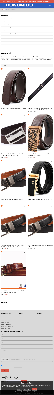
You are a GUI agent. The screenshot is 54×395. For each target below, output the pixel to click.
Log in (9, 1)
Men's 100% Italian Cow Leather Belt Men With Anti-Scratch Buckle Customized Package (12, 291)
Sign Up (13, 1)
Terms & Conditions (18, 367)
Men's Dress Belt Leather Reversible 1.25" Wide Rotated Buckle (40, 246)
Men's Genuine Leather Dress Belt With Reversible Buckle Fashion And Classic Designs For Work (12, 246)
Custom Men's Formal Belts (7, 318)
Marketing (36, 391)
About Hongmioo (22, 316)
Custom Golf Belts (5, 322)
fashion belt (27, 306)
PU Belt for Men (34, 306)
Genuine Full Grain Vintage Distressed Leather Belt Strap (13, 108)
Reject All (19, 389)
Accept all (34, 389)
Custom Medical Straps (6, 324)
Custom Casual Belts (5, 320)
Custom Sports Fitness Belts (7, 326)
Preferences (30, 391)
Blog (38, 318)
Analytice (23, 391)
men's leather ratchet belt (43, 306)
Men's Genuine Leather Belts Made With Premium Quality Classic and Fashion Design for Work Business (13, 200)
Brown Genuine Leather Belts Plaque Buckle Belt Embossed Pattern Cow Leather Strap (12, 154)
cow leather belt (20, 306)
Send (5, 370)
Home (4, 9)
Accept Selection (26, 389)
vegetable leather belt (6, 306)
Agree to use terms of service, (11, 366)
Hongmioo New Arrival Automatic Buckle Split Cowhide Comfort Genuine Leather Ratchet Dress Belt (40, 109)
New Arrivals (3, 316)
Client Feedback (22, 318)
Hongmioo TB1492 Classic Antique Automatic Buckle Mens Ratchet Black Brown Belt (39, 154)
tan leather (14, 306)
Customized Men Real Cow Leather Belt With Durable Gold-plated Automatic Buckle (40, 200)
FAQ (37, 316)
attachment (5, 359)
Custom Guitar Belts (5, 328)
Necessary (18, 391)
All (6, 9)
